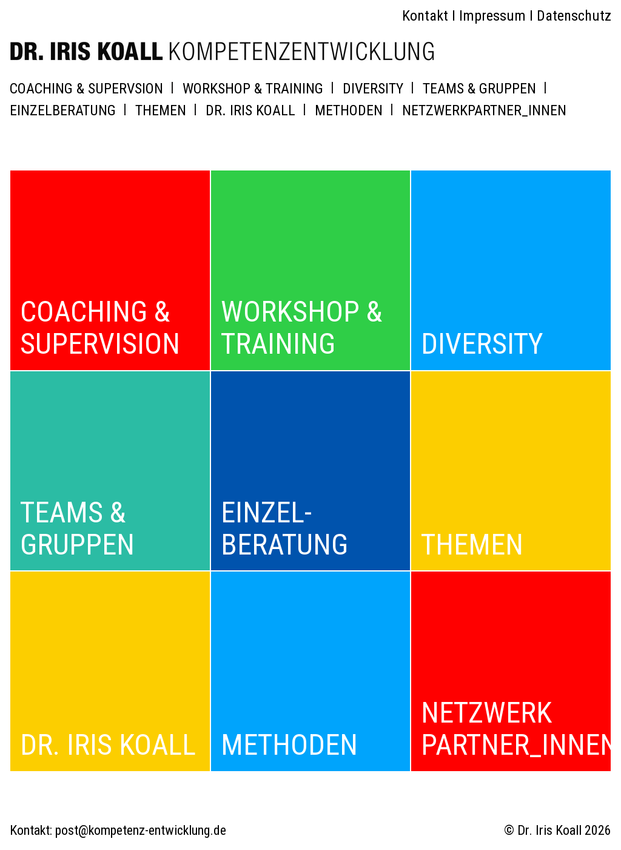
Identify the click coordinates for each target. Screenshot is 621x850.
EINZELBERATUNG (63, 110)
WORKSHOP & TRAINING (253, 88)
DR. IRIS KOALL (250, 110)
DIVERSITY (373, 88)
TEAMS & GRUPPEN (479, 88)
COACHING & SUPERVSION (86, 88)
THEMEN (160, 110)
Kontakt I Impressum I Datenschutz (506, 15)
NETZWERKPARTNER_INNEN (484, 110)
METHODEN (349, 110)
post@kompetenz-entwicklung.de (140, 830)
